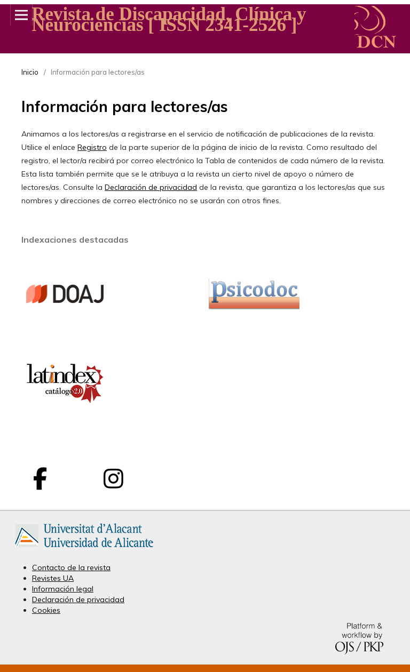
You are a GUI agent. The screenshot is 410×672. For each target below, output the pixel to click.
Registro (92, 147)
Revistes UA (53, 578)
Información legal (62, 589)
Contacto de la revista (71, 567)
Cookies (46, 610)
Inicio (29, 72)
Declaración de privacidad (151, 187)
